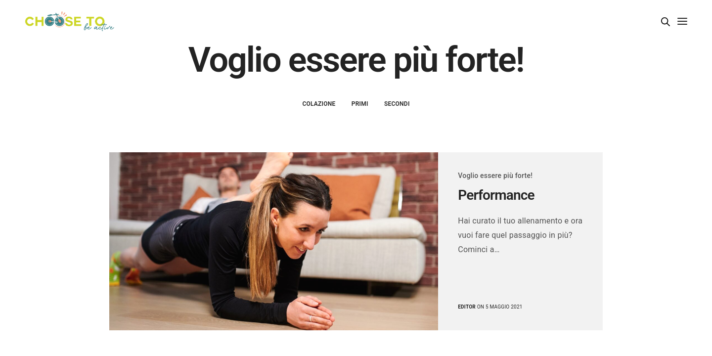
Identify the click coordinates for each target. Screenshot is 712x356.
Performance (496, 195)
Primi (360, 103)
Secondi (397, 103)
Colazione (318, 103)
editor (467, 307)
